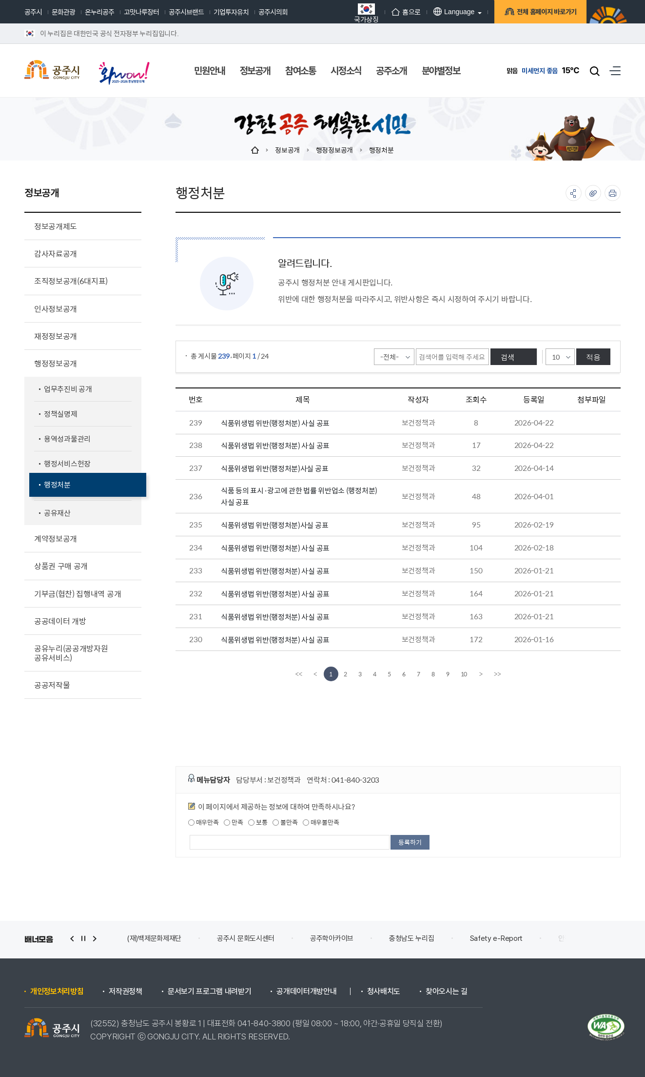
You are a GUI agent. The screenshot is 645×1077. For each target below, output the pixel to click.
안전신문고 (573, 938)
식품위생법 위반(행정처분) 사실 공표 (275, 422)
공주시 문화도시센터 (245, 938)
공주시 (33, 11)
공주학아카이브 (331, 938)
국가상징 (366, 12)
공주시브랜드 (186, 11)
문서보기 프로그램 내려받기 (210, 992)
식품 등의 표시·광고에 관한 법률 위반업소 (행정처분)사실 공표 (299, 496)
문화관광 (63, 11)
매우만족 (203, 822)
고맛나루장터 (141, 11)
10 (464, 674)
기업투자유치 (231, 11)
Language (453, 11)
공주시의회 (273, 11)
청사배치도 (383, 992)
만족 (233, 822)
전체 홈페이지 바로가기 (545, 13)
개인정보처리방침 (56, 992)
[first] (299, 674)
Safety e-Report (496, 938)
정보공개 (287, 149)
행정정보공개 (334, 149)
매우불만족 (321, 822)
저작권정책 (125, 992)
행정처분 (381, 149)
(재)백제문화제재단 (154, 938)
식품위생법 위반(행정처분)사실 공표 (274, 468)
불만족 (285, 822)
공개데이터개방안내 (306, 992)
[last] (497, 674)
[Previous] (315, 674)
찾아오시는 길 (447, 992)
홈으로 (406, 11)
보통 (257, 822)
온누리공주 (99, 11)
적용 (593, 357)
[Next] (480, 674)
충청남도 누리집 (411, 938)
